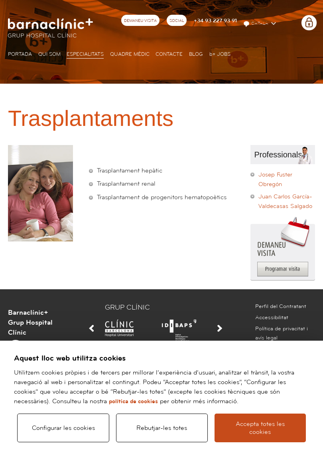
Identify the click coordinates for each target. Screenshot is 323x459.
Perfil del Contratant (280, 306)
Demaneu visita (140, 20)
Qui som (49, 54)
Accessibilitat (271, 317)
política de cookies (133, 400)
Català (256, 24)
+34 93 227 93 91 (215, 21)
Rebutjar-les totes (161, 428)
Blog (196, 54)
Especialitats (85, 54)
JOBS (219, 54)
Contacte (169, 54)
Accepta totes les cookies (260, 427)
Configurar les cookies (63, 427)
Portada (20, 54)
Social (176, 20)
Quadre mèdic (130, 54)
